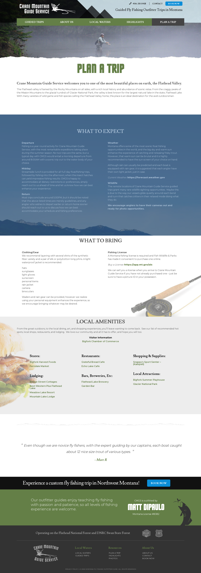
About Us (66, 22)
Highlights (135, 22)
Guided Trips (34, 22)
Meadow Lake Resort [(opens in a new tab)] (42, 392)
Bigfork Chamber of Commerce (100, 341)
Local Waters (100, 22)
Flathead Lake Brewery (95, 382)
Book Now (174, 4)
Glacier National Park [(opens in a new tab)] (145, 384)
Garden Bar (88, 386)
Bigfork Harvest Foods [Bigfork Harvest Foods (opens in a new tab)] (43, 362)
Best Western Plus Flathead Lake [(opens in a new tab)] (46, 387)
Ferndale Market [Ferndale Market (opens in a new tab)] (39, 366)
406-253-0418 (137, 4)
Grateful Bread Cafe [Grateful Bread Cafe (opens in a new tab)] (93, 362)
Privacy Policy (71, 569)
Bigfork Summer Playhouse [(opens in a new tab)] (149, 380)
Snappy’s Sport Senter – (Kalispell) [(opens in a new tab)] (147, 363)
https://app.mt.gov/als (138, 264)
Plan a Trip (168, 22)
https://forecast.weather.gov (146, 177)
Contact (157, 4)
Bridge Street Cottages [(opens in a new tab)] (43, 382)
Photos (113, 558)
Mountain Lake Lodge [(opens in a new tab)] (42, 396)
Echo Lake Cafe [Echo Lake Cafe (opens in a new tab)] (91, 366)
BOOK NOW (159, 483)
